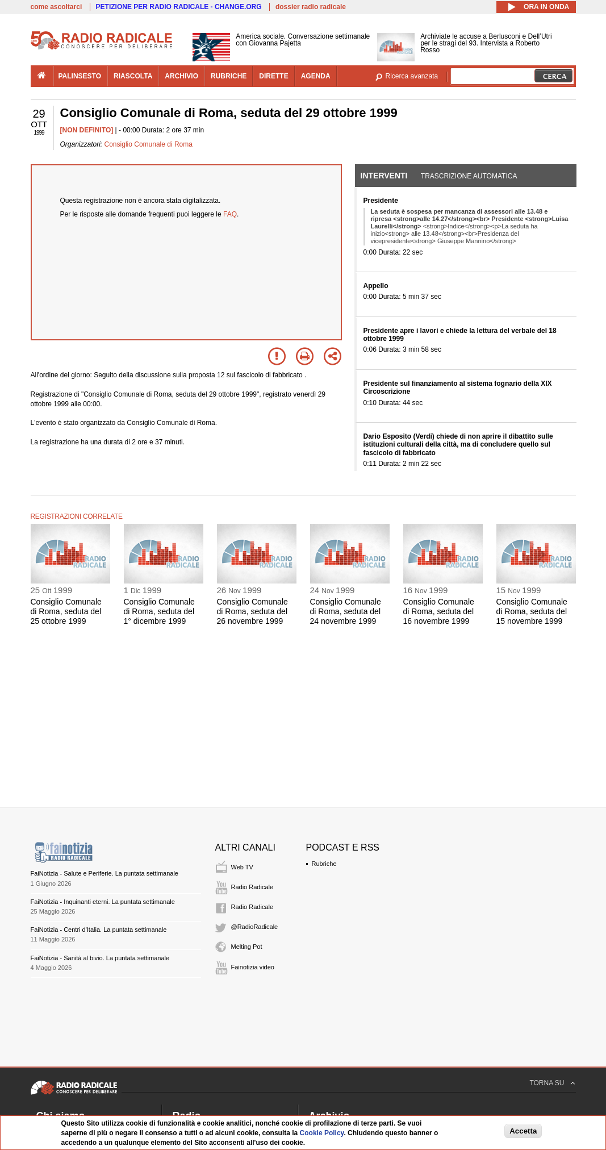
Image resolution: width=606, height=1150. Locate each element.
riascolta (133, 76)
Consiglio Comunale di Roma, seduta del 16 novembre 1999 (438, 611)
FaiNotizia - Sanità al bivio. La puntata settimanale (100, 958)
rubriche (228, 76)
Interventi (384, 175)
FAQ (230, 214)
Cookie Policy (322, 1133)
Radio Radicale (252, 887)
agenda (316, 76)
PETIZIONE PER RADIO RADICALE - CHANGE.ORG (179, 7)
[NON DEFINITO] (87, 130)
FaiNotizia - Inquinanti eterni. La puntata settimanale (103, 901)
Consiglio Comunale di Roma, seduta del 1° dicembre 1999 (159, 611)
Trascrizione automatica (469, 176)
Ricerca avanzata (412, 76)
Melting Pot (246, 946)
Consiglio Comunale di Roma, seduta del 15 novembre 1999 (531, 611)
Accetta (523, 1131)
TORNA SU (546, 1083)
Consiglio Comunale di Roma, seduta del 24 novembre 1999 (345, 611)
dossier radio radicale (310, 7)
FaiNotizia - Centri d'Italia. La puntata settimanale (99, 929)
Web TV (242, 867)
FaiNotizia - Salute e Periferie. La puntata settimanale (104, 873)
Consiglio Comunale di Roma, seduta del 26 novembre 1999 (252, 611)
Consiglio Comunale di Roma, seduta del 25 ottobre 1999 (66, 611)
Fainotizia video (252, 967)
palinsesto (80, 76)
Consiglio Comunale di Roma (149, 144)
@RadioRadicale (254, 926)
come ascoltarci (56, 7)
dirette (273, 76)
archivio (181, 76)
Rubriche (324, 863)
